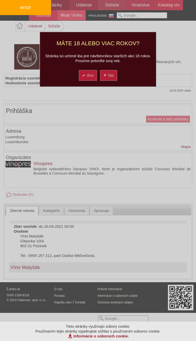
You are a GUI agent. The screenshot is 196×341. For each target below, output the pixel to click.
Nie (108, 75)
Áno (88, 75)
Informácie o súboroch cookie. (101, 336)
